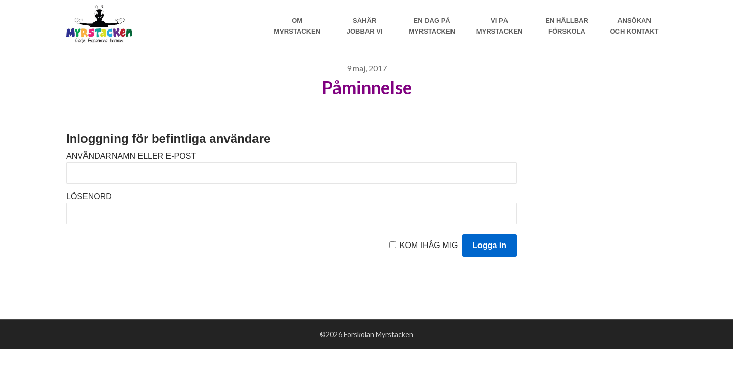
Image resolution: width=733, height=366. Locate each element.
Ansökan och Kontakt (634, 26)
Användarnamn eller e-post (131, 155)
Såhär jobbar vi (365, 26)
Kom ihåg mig (429, 245)
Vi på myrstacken (499, 26)
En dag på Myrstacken (432, 26)
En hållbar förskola (566, 26)
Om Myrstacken (297, 26)
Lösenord (89, 196)
